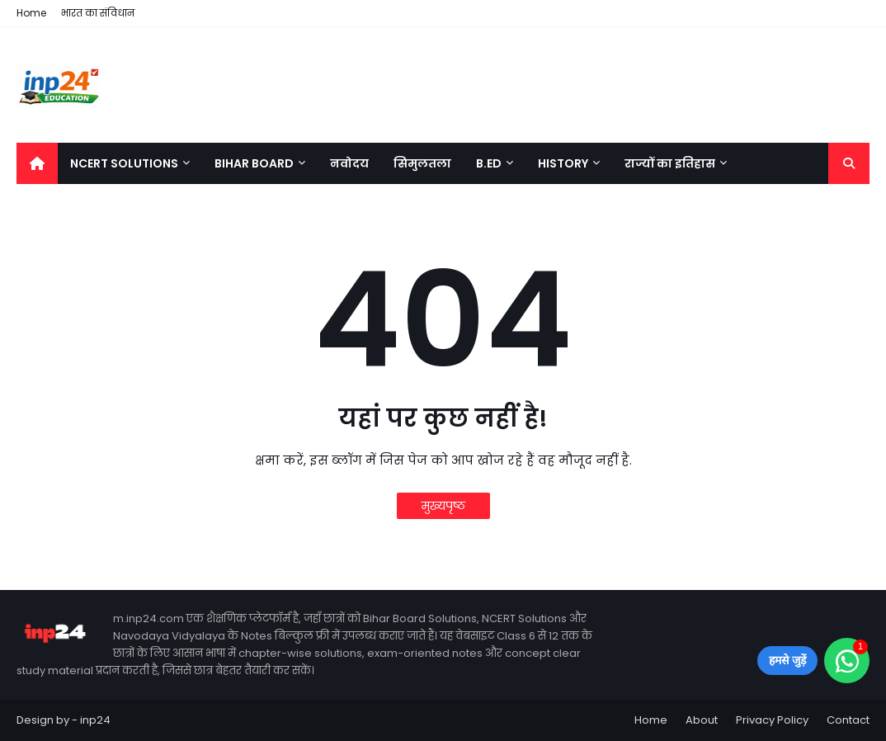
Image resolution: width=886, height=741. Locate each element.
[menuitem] (37, 163)
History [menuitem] (563, 163)
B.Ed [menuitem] (489, 163)
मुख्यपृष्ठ (443, 506)
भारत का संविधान (97, 13)
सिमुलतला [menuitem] (422, 163)
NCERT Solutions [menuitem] (124, 163)
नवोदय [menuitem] (349, 163)
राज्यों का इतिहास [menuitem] (669, 163)
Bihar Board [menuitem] (254, 163)
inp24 (95, 720)
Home (31, 13)
